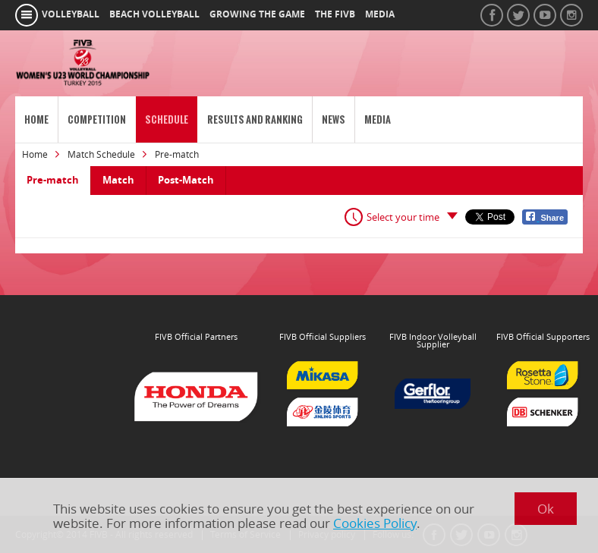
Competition (97, 119)
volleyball (70, 14)
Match (118, 180)
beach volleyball (154, 14)
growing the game (257, 14)
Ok (545, 508)
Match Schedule (101, 154)
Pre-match (53, 180)
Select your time (403, 217)
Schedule (166, 119)
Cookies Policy (375, 523)
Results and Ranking (255, 119)
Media (377, 119)
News (333, 119)
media (380, 14)
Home (36, 119)
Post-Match (186, 180)
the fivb (335, 14)
